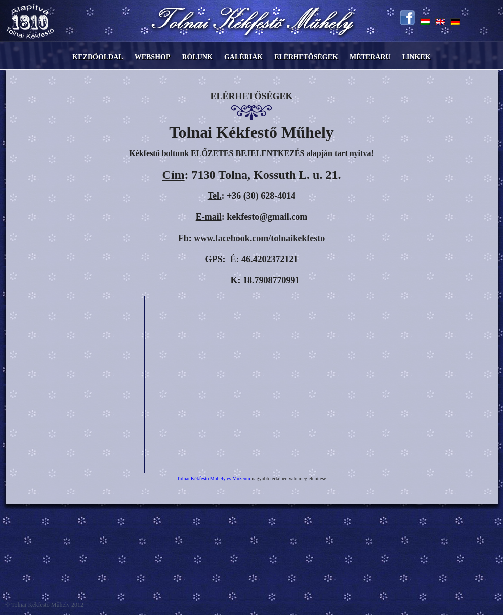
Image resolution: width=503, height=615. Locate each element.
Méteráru (370, 57)
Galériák (243, 57)
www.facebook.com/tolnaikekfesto (259, 238)
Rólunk (197, 57)
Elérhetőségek (306, 57)
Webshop (153, 57)
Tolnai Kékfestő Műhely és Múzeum (213, 478)
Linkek (416, 57)
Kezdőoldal (97, 57)
